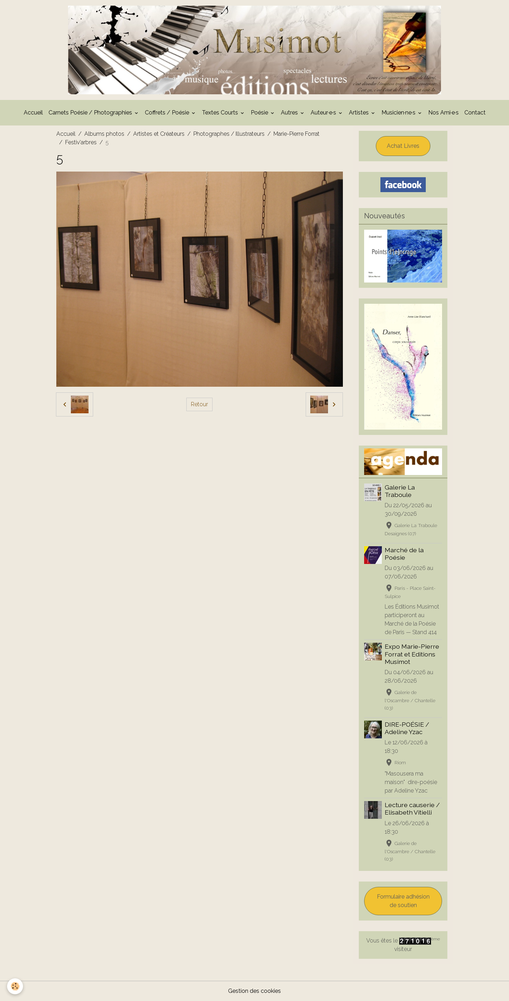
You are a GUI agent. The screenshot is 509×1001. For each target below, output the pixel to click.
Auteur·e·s (324, 112)
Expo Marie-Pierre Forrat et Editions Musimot (412, 654)
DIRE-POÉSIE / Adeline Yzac (407, 728)
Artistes (359, 112)
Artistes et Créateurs (159, 133)
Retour (199, 404)
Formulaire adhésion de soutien (403, 900)
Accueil (33, 112)
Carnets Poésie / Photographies (91, 112)
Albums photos (104, 133)
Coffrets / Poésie (168, 112)
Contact (475, 112)
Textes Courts (220, 112)
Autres (290, 112)
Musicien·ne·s (399, 112)
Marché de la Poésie (404, 553)
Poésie (260, 112)
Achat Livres (403, 145)
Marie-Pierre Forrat (296, 133)
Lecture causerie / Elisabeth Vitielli (412, 808)
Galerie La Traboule (400, 490)
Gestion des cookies (254, 991)
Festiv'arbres (81, 142)
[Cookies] (15, 986)
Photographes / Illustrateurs (229, 133)
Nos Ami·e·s (443, 112)
